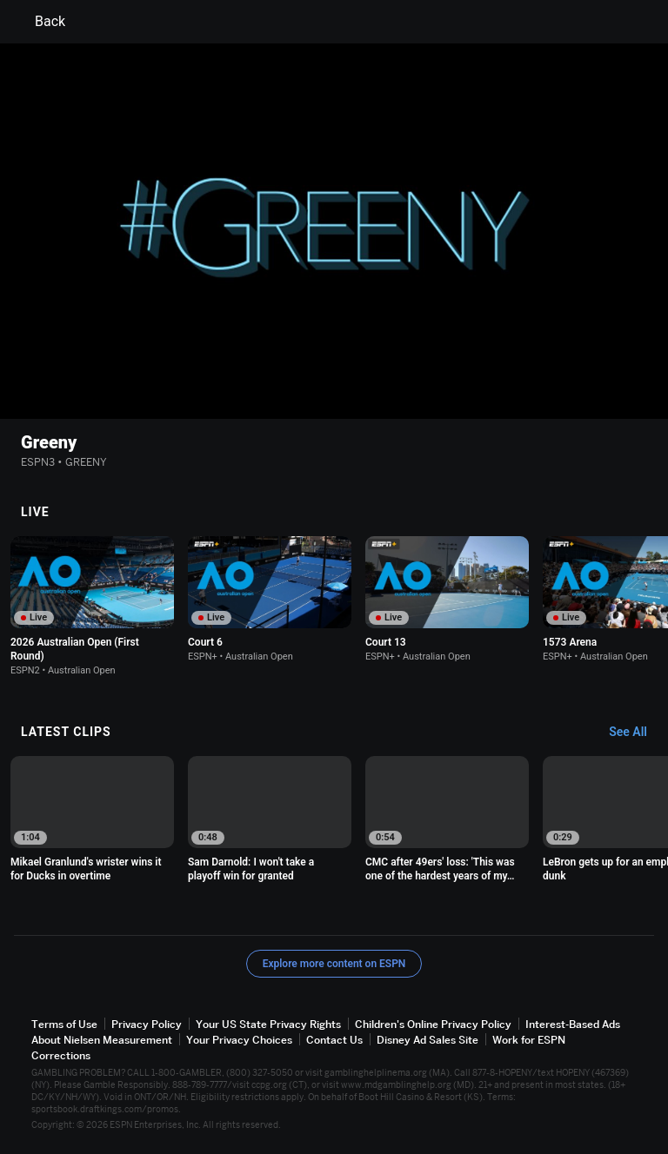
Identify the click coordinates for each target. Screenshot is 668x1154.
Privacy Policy (146, 1024)
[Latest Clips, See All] (636, 732)
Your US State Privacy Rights (268, 1024)
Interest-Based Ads (572, 1024)
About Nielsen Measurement (101, 1039)
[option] (92, 606)
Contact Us (334, 1039)
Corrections (60, 1055)
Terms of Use (64, 1024)
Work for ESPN (528, 1039)
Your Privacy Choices (239, 1039)
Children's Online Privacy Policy (433, 1024)
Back (39, 21)
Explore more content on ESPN (334, 964)
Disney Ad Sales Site (427, 1039)
